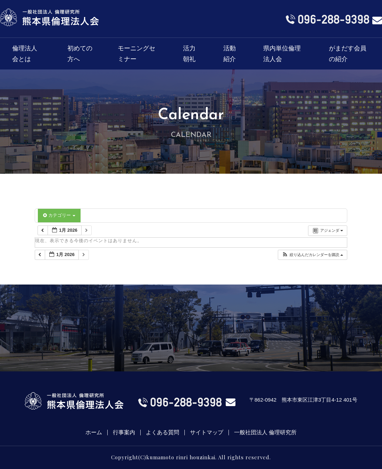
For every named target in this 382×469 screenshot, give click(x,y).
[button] (312, 255)
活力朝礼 (189, 54)
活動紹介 (229, 54)
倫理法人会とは (24, 54)
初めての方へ (79, 54)
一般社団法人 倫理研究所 (265, 432)
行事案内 (124, 432)
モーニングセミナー (136, 54)
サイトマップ (206, 432)
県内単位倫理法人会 (282, 54)
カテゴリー (59, 215)
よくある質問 (162, 432)
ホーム (93, 432)
